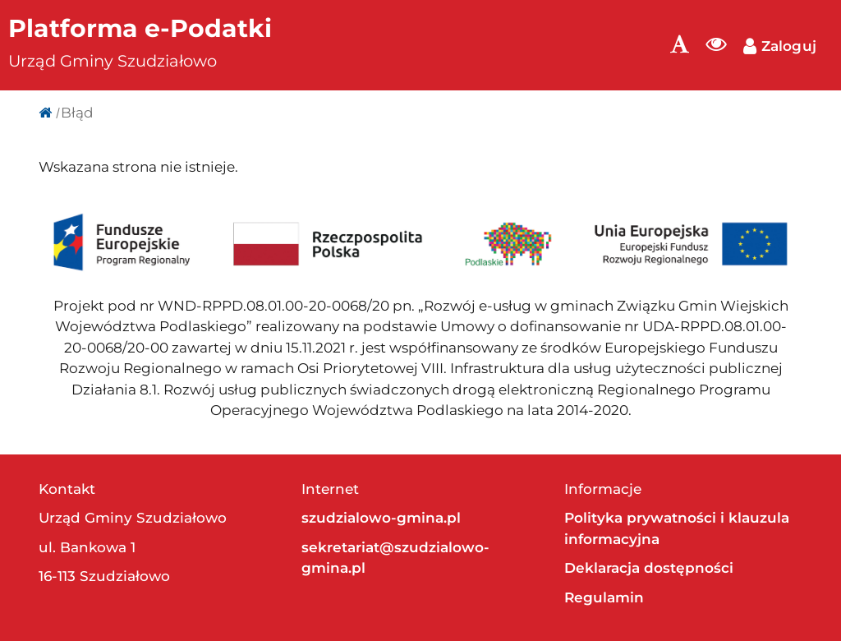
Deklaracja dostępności (648, 568)
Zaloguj (779, 46)
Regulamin (604, 597)
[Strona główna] (45, 112)
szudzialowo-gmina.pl (381, 518)
